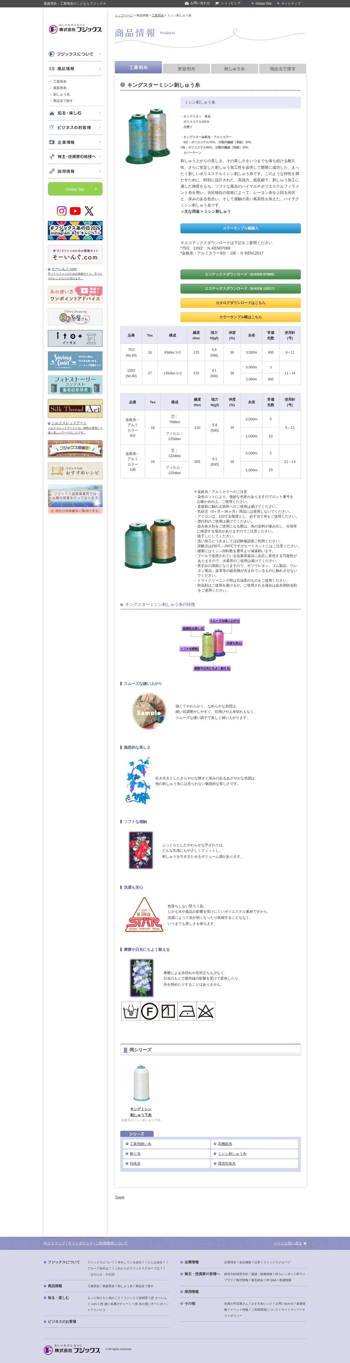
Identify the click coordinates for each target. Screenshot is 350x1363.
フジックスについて (64, 1262)
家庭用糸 (59, 88)
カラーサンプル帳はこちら (240, 317)
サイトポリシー (80, 1243)
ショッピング (231, 3)
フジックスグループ (276, 1262)
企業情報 (192, 1262)
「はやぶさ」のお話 (101, 1274)
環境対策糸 (227, 1163)
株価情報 (285, 1280)
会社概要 (245, 1262)
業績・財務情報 (261, 1274)
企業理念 (230, 1262)
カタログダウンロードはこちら (241, 303)
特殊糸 (135, 1163)
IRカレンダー (284, 1274)
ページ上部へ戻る (288, 1243)
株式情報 (242, 1280)
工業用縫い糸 (140, 1144)
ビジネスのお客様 (62, 1321)
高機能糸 (225, 1144)
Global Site (263, 3)
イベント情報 (239, 1309)
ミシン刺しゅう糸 (232, 1154)
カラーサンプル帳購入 (240, 228)
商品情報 (55, 1286)
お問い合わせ (200, 3)
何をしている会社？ (131, 1262)
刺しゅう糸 (61, 94)
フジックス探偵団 (136, 1297)
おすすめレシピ (261, 1303)
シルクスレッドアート (69, 423)
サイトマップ (291, 3)
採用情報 (192, 1292)
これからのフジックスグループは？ (139, 1268)
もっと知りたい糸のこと (104, 1297)
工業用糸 (59, 82)
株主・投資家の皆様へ (202, 1274)
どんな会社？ (157, 1262)
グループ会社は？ (100, 1268)
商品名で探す (63, 101)
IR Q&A (271, 1280)
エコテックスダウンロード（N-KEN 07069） (241, 274)
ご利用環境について (112, 1243)
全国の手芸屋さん (236, 1303)
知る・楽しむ (58, 1298)
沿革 (257, 1262)
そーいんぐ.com (64, 269)
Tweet (119, 1197)
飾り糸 (135, 1154)
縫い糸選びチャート (116, 1303)
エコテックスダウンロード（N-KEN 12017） (241, 288)
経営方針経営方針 (236, 1274)
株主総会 (257, 1280)
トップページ (124, 15)
